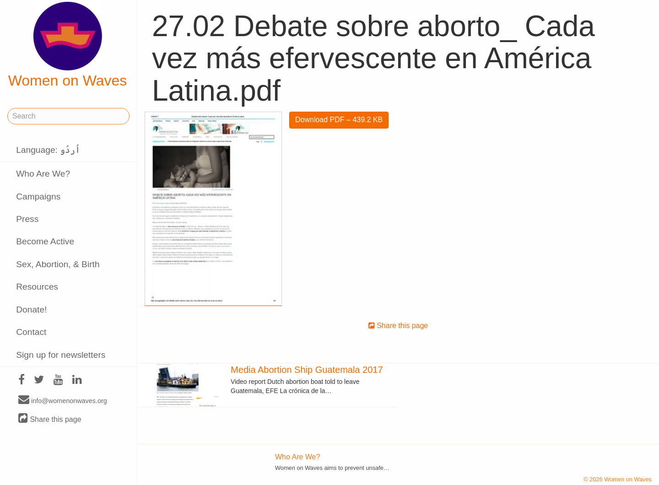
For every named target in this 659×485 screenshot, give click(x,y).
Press (27, 219)
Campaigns (38, 196)
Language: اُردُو (48, 150)
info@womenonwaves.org (62, 400)
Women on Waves (67, 45)
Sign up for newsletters (60, 355)
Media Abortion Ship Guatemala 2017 (307, 370)
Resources (37, 286)
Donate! (31, 309)
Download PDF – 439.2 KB (339, 120)
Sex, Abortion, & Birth (57, 264)
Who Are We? (43, 173)
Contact (31, 332)
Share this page (49, 419)
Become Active (45, 241)
